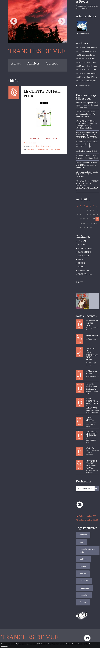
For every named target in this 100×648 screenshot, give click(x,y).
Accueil (16, 63)
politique (82, 522)
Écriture (82, 562)
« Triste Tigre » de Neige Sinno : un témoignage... (87, 117)
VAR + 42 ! (90, 421)
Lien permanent (29, 143)
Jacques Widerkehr (82, 146)
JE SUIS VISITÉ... (90, 394)
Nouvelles (83, 555)
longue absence (92, 314)
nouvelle (82, 506)
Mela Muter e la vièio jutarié (85, 133)
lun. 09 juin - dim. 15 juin (84, 54)
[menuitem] (16, 63)
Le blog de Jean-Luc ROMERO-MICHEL (86, 119)
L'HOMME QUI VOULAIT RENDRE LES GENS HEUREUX (92, 332)
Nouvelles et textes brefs (86, 514)
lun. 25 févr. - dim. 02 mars (85, 64)
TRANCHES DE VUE (33, 51)
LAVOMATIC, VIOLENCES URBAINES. (92, 408)
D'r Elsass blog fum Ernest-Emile (87, 147)
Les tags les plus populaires (66, 631)
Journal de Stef (90, 141)
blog (85, 634)
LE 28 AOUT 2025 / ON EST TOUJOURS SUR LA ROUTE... (87, 168)
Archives (33, 63)
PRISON (81, 244)
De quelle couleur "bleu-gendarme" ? (91, 363)
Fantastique (83, 549)
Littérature (83, 542)
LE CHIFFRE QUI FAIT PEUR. (43, 93)
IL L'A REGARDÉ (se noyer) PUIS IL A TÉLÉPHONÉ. (92, 379)
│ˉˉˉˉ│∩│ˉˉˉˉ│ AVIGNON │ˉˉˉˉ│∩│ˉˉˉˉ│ (85, 136)
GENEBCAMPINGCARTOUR (86, 173)
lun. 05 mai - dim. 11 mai (84, 58)
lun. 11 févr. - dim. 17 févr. (85, 68)
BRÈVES (81, 227)
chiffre (38, 146)
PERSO (46, 143)
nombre (43, 146)
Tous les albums (84, 33)
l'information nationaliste (83, 155)
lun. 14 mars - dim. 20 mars (85, 47)
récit (94, 506)
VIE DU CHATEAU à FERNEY (86, 128)
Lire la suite (85, 8)
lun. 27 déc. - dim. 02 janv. (85, 51)
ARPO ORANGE (90, 163)
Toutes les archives (84, 82)
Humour (82, 529)
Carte (79, 262)
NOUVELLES (83, 237)
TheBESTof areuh (57, 143)
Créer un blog (46, 628)
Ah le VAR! (82, 224)
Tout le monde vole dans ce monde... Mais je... (85, 126)
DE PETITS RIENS (84, 230)
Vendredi (79, 141)
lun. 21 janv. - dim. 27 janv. (85, 74)
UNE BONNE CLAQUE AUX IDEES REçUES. (91, 438)
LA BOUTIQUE (83, 234)
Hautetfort (55, 628)
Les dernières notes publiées (50, 631)
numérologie (31, 146)
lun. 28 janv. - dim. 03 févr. (85, 71)
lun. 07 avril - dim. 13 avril (85, 61)
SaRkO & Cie (82, 251)
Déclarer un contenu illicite (20, 634)
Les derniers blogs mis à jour (34, 631)
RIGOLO (50, 143)
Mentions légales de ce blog (36, 634)
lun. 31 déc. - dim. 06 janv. (85, 78)
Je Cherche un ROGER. (91, 349)
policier (82, 535)
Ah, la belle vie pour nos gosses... (92, 302)
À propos (52, 63)
